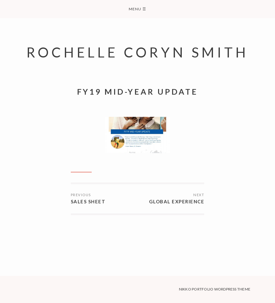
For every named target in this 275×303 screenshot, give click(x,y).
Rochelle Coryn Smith (137, 52)
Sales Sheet (88, 201)
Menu (137, 9)
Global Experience (177, 201)
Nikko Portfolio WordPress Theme (214, 289)
